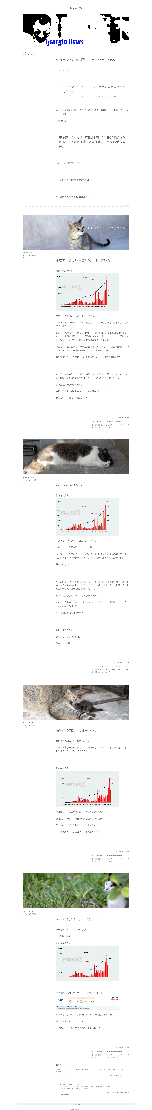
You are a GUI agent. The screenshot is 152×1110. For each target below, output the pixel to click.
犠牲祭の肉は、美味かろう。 (77, 730)
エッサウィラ (121, 417)
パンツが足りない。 (70, 485)
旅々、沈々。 (76, 3)
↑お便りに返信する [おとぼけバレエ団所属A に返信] (60, 1077)
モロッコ (127, 417)
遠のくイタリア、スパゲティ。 (78, 919)
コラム (25, 52)
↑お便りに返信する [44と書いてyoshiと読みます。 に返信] (64, 1094)
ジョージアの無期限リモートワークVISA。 (87, 59)
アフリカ (115, 417)
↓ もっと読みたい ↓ (76, 1104)
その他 (127, 205)
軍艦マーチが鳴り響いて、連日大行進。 (85, 260)
